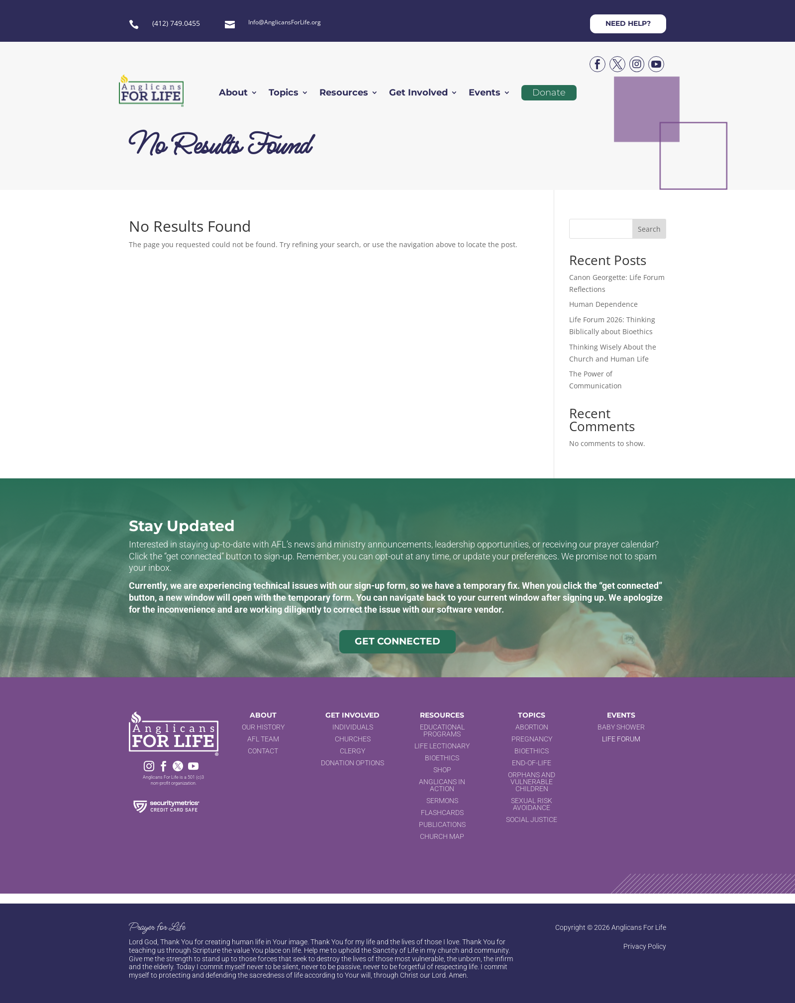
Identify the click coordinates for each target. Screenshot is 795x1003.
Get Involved (418, 93)
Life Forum (621, 739)
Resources (343, 93)
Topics (283, 93)
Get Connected (397, 641)
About (233, 93)
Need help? (628, 23)
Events (484, 93)
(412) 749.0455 (176, 23)
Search (649, 229)
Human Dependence (603, 304)
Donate (549, 92)
